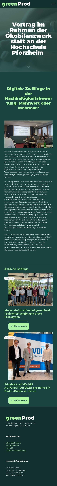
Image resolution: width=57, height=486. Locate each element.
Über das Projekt (13, 443)
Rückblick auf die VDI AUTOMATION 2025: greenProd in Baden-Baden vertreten (27, 388)
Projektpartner (12, 445)
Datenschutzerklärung (16, 450)
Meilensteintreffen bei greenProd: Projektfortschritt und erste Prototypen (27, 314)
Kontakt (9, 448)
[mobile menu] (53, 4)
